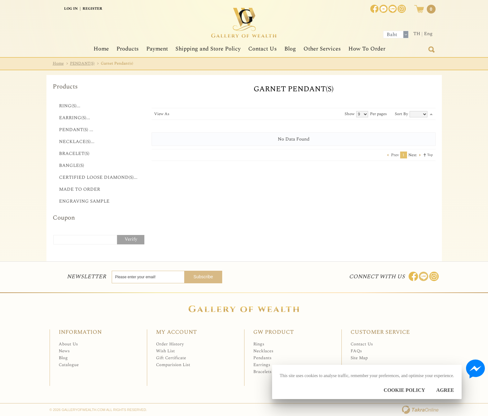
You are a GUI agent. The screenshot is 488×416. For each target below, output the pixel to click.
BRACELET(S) (74, 153)
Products (127, 49)
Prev (395, 155)
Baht (392, 34)
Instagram (402, 9)
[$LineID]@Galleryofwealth (393, 9)
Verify (131, 239)
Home (101, 49)
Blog (290, 49)
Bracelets (262, 371)
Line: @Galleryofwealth (423, 276)
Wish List (165, 351)
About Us (68, 344)
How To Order (366, 49)
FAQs (356, 351)
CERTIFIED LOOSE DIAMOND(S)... (98, 177)
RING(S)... (69, 105)
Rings (258, 344)
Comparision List (173, 364)
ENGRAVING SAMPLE (84, 201)
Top (430, 154)
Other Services (322, 49)
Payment (157, 49)
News (64, 351)
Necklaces (263, 351)
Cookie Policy (404, 390)
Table (186, 113)
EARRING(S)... (74, 117)
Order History (170, 344)
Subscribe (208, 276)
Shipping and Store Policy (208, 49)
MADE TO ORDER (79, 189)
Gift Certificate (171, 358)
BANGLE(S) (71, 165)
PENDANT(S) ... (76, 129)
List (180, 113)
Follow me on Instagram (434, 276)
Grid (173, 113)
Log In (71, 9)
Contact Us (262, 49)
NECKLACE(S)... (76, 141)
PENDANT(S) (82, 63)
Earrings (261, 364)
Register (92, 9)
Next (412, 155)
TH (416, 33)
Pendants (262, 358)
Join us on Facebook (383, 9)
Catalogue (69, 364)
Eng (428, 33)
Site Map (359, 358)
